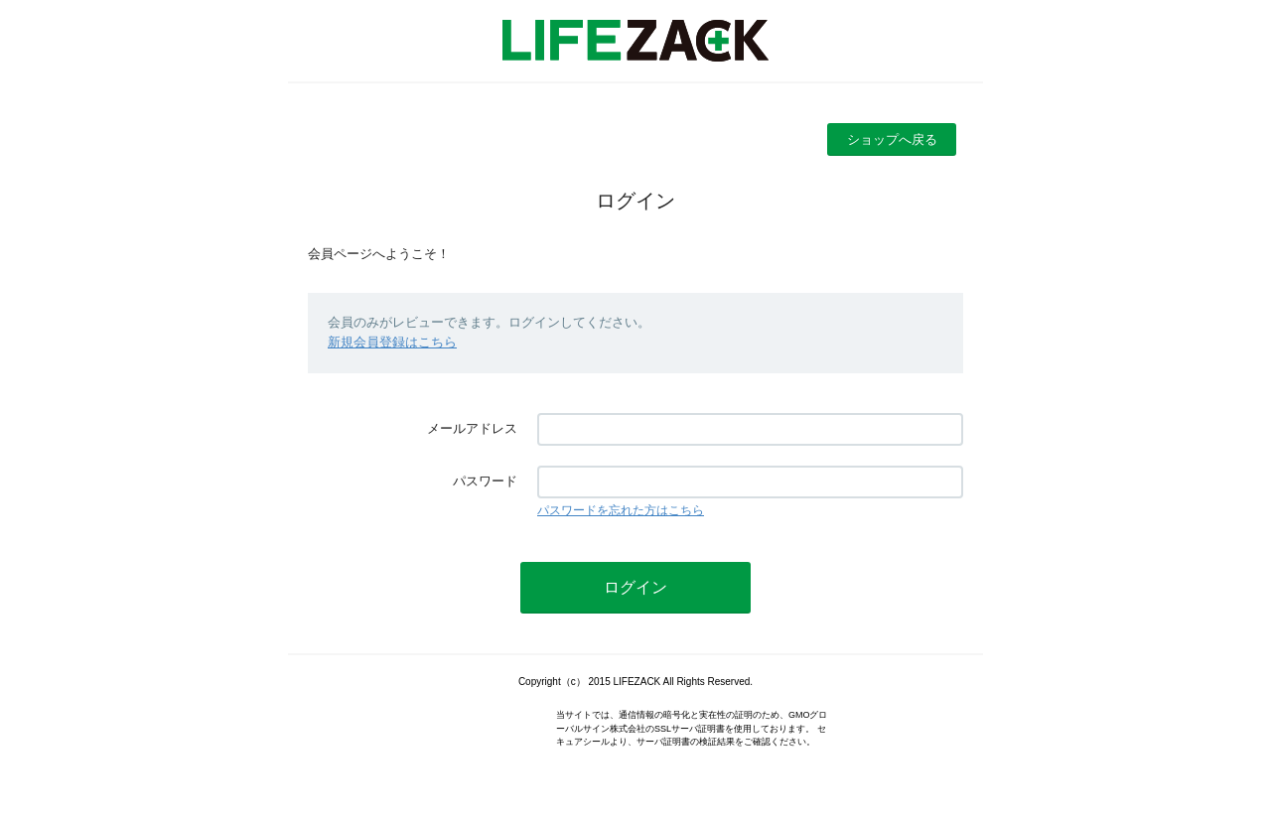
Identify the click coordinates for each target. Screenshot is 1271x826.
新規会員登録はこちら (392, 342)
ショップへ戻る (892, 139)
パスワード (485, 481)
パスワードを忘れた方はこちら (620, 510)
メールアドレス (472, 428)
